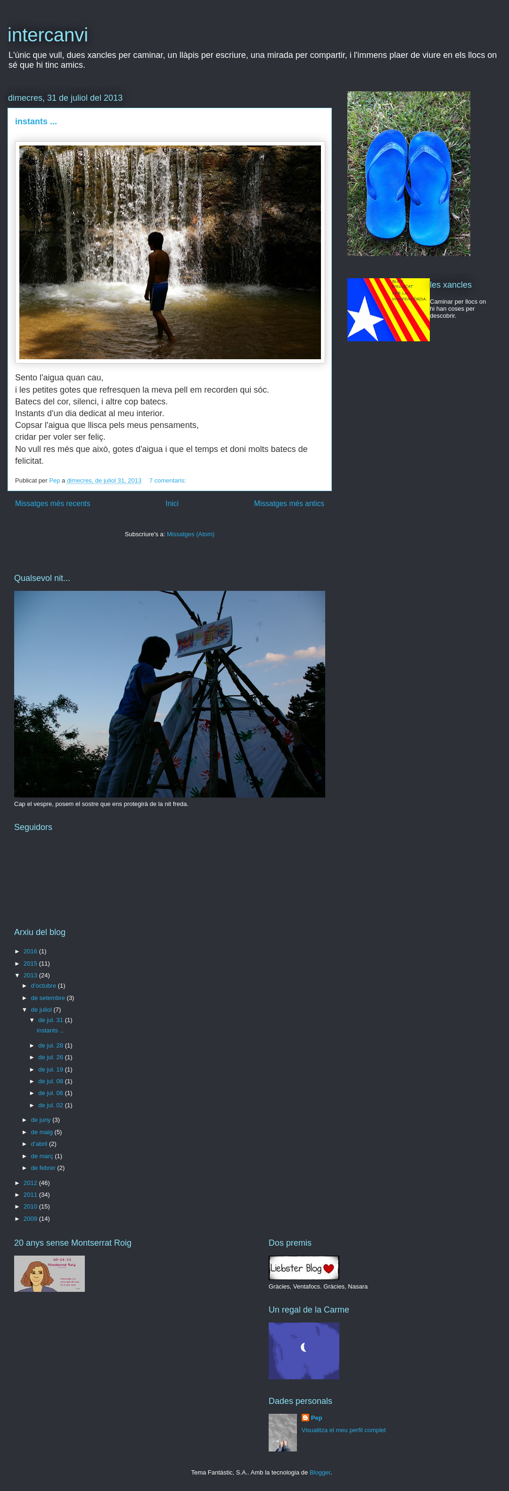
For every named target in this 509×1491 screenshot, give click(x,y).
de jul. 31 (51, 1020)
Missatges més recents (52, 504)
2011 (31, 1194)
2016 (31, 951)
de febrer (44, 1167)
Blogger (320, 1472)
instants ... (36, 121)
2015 (31, 963)
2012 (31, 1182)
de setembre (49, 997)
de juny (42, 1119)
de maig (43, 1132)
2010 (31, 1206)
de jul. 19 (51, 1069)
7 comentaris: (168, 480)
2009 (31, 1218)
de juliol (42, 1009)
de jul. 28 (51, 1045)
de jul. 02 (51, 1105)
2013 (31, 975)
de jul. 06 (51, 1092)
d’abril (40, 1143)
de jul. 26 (51, 1057)
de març (43, 1156)
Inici (172, 504)
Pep (316, 1417)
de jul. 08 (51, 1081)
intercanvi (48, 34)
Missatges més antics (289, 504)
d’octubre (44, 985)
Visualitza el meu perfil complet (344, 1430)
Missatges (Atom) (190, 534)
